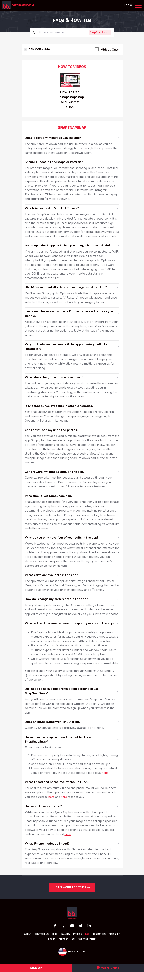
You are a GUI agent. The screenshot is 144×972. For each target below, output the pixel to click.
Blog (54, 934)
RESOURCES (99, 934)
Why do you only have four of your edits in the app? (61, 538)
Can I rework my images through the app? (54, 472)
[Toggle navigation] (138, 6)
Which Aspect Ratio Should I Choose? (52, 208)
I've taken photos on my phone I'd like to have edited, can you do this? (69, 313)
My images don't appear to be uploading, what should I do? (67, 245)
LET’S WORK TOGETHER (72, 887)
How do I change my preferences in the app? (56, 599)
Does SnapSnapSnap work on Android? (52, 722)
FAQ (87, 934)
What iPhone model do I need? (47, 844)
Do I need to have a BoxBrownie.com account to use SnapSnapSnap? (62, 691)
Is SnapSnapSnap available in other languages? (59, 406)
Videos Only (110, 50)
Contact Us (42, 934)
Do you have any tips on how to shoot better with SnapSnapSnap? (60, 739)
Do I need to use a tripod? (43, 806)
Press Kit (114, 934)
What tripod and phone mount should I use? (56, 782)
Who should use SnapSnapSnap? (48, 496)
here (51, 797)
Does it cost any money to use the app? (53, 138)
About (28, 934)
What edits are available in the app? (51, 575)
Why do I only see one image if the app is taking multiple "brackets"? (66, 346)
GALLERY (65, 934)
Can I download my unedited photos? (51, 430)
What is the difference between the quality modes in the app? (69, 623)
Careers (63, 939)
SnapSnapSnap (87, 939)
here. (105, 773)
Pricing (77, 934)
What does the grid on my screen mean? (54, 377)
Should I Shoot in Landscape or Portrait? (54, 162)
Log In (51, 939)
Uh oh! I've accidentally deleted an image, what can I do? (66, 287)
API (73, 939)
